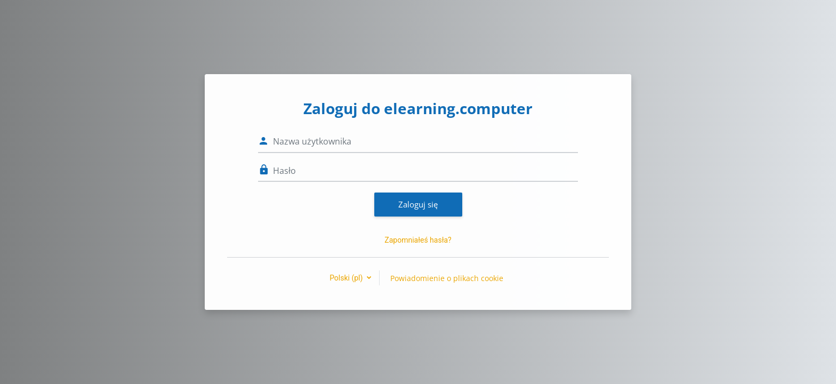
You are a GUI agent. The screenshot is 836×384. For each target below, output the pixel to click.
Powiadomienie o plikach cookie (446, 278)
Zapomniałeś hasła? (417, 240)
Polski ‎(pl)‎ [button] (347, 278)
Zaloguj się (418, 204)
